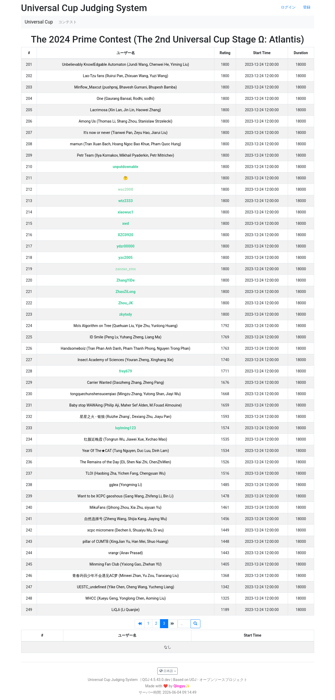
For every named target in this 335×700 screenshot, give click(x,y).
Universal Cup (39, 22)
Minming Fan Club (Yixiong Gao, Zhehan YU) (125, 564)
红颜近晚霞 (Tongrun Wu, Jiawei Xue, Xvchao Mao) (125, 439)
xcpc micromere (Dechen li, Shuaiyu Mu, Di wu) (125, 530)
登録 (306, 7)
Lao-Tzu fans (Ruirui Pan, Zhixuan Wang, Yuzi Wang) (125, 76)
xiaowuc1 (126, 212)
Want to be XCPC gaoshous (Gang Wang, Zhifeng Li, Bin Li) (126, 496)
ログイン (288, 7)
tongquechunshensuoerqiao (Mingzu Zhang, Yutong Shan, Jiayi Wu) (125, 394)
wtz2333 (125, 201)
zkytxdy (125, 314)
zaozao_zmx (125, 269)
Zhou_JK (125, 303)
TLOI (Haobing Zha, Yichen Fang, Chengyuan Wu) (126, 473)
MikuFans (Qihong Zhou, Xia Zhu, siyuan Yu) (125, 507)
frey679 (125, 371)
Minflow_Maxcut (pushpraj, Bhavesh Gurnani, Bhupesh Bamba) (125, 87)
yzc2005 (126, 257)
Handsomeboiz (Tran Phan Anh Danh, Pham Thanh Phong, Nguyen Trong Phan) (125, 348)
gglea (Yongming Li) (125, 485)
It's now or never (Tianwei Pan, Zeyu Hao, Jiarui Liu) (125, 132)
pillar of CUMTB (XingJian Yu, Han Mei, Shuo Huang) (125, 541)
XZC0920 (125, 235)
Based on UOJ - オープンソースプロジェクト (210, 680)
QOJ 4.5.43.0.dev (156, 680)
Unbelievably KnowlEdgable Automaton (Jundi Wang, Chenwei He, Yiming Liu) (125, 64)
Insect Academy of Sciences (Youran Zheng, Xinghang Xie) (125, 360)
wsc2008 (125, 189)
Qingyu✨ (181, 686)
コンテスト (67, 22)
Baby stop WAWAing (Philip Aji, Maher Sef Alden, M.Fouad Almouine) (125, 405)
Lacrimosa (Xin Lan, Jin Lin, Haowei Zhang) (125, 110)
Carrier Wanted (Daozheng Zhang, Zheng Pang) (125, 382)
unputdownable (125, 167)
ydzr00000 (126, 246)
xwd (125, 223)
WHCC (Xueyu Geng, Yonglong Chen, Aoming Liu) (125, 598)
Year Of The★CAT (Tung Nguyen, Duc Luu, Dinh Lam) (125, 451)
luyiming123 (125, 428)
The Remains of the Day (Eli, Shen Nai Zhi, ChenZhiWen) (125, 462)
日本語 (166, 671)
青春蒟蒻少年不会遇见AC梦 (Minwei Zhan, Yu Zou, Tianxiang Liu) (125, 575)
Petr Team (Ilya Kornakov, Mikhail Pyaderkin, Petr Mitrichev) (125, 155)
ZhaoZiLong (125, 292)
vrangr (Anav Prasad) (125, 553)
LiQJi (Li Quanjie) (125, 610)
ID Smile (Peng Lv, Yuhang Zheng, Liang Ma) (126, 337)
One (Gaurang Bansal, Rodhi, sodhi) (125, 98)
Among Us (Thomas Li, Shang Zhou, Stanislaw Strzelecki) (125, 121)
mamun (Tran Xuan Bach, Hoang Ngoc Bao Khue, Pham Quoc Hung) (125, 144)
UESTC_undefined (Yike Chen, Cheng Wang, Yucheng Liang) (125, 587)
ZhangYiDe (125, 280)
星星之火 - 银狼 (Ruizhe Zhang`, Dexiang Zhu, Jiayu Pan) (125, 416)
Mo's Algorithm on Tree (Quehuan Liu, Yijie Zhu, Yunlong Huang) (125, 326)
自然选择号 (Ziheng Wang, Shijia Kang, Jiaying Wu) (125, 519)
